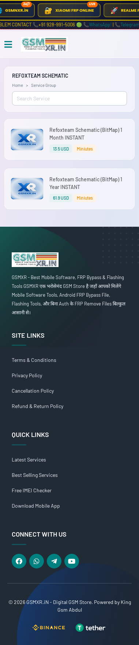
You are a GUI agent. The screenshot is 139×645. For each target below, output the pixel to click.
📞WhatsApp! (99, 24)
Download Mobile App (36, 506)
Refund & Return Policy (37, 406)
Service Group (43, 85)
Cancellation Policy (33, 391)
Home (17, 85)
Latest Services (29, 459)
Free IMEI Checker (32, 490)
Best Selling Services (35, 475)
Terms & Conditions (34, 360)
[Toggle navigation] (8, 44)
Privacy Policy (27, 375)
